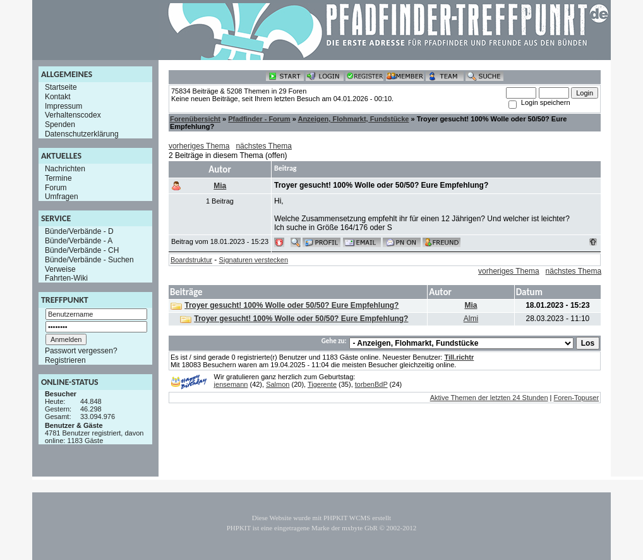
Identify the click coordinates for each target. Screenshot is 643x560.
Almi (471, 318)
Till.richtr (459, 357)
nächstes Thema (264, 146)
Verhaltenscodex (73, 115)
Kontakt (58, 96)
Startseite (61, 87)
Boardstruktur (191, 260)
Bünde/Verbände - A (78, 240)
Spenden (60, 124)
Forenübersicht (195, 119)
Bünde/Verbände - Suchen (89, 259)
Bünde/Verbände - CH (82, 250)
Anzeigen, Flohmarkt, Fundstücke (353, 119)
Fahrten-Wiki (66, 278)
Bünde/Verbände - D (79, 231)
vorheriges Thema (199, 146)
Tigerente (322, 384)
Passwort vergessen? (81, 350)
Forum (56, 187)
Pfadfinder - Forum (259, 119)
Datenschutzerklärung (82, 134)
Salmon (277, 384)
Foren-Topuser (576, 397)
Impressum (63, 105)
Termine (58, 178)
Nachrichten (65, 168)
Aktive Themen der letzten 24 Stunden (489, 397)
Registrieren (65, 360)
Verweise (60, 268)
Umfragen (61, 196)
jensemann (231, 384)
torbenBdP (371, 384)
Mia (219, 185)
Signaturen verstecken (253, 260)
